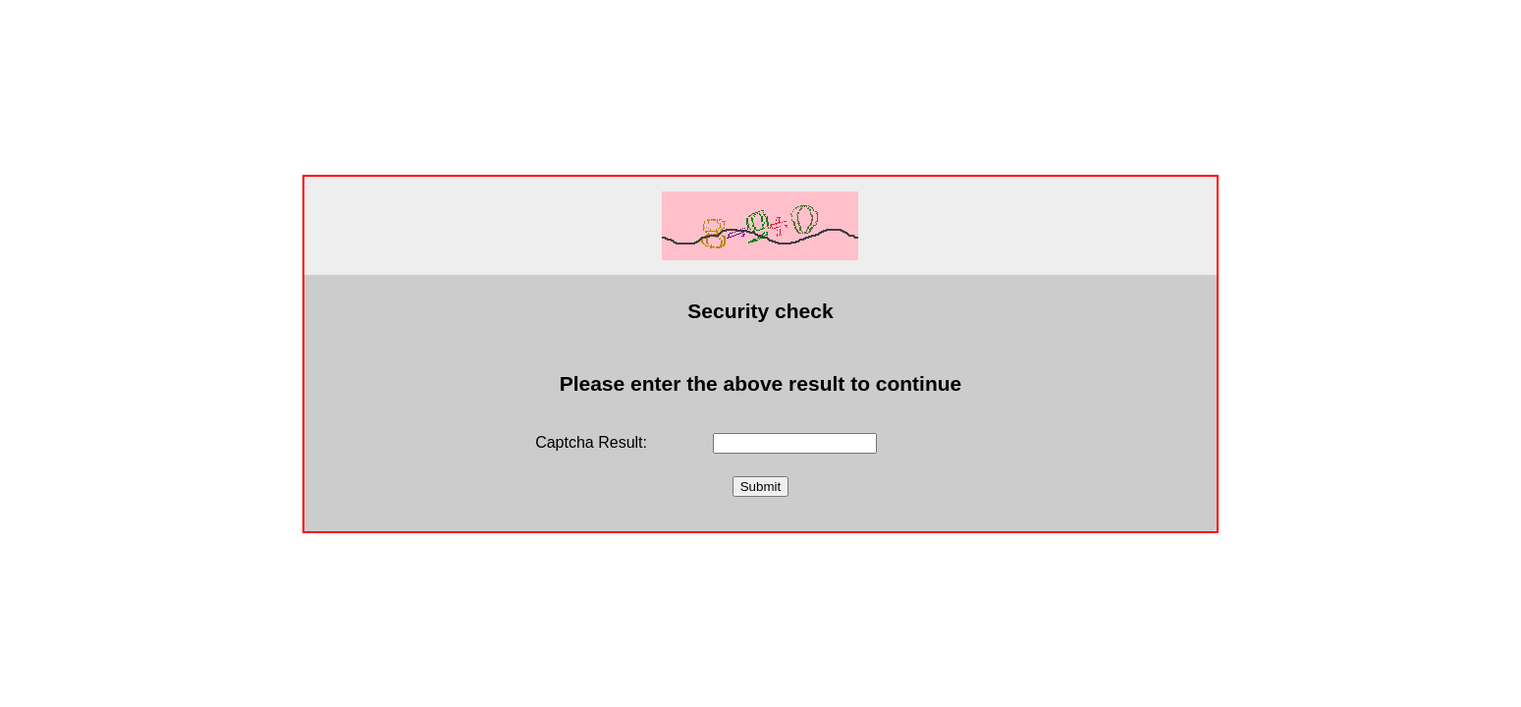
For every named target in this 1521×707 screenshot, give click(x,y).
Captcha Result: (591, 442)
